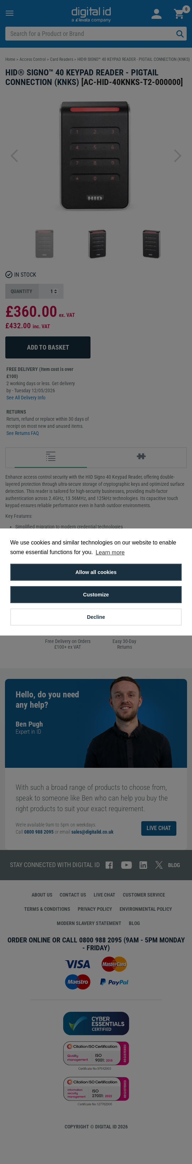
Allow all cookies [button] (96, 572)
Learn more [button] (110, 552)
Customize (96, 594)
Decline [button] (96, 617)
